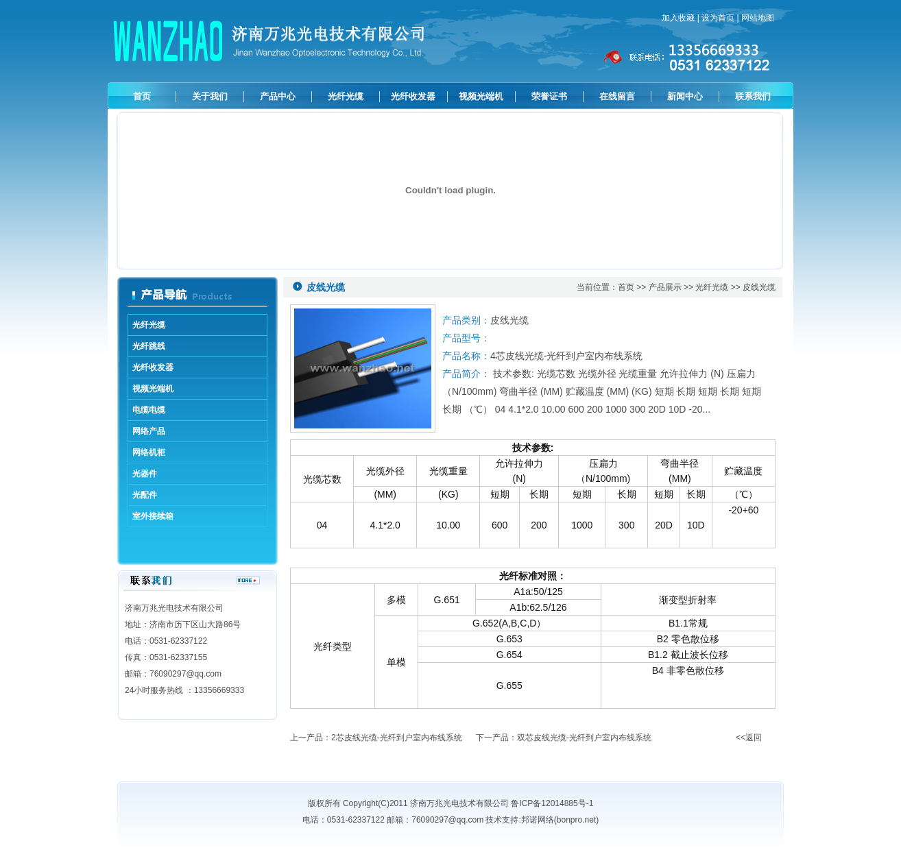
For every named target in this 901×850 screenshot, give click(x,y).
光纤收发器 (413, 96)
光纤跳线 (148, 346)
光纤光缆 (345, 96)
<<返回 (749, 737)
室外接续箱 (152, 516)
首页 (142, 96)
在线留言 (617, 96)
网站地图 (757, 18)
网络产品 (148, 431)
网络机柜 (148, 452)
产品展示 (665, 287)
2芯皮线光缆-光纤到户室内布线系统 (396, 737)
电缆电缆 (148, 410)
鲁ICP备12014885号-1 (552, 803)
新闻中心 (685, 96)
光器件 (144, 473)
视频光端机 (481, 96)
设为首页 (717, 18)
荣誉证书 (549, 96)
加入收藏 (678, 18)
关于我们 (210, 96)
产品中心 (278, 96)
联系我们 (753, 96)
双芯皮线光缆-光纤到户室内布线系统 (584, 737)
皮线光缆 (759, 287)
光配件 (144, 495)
